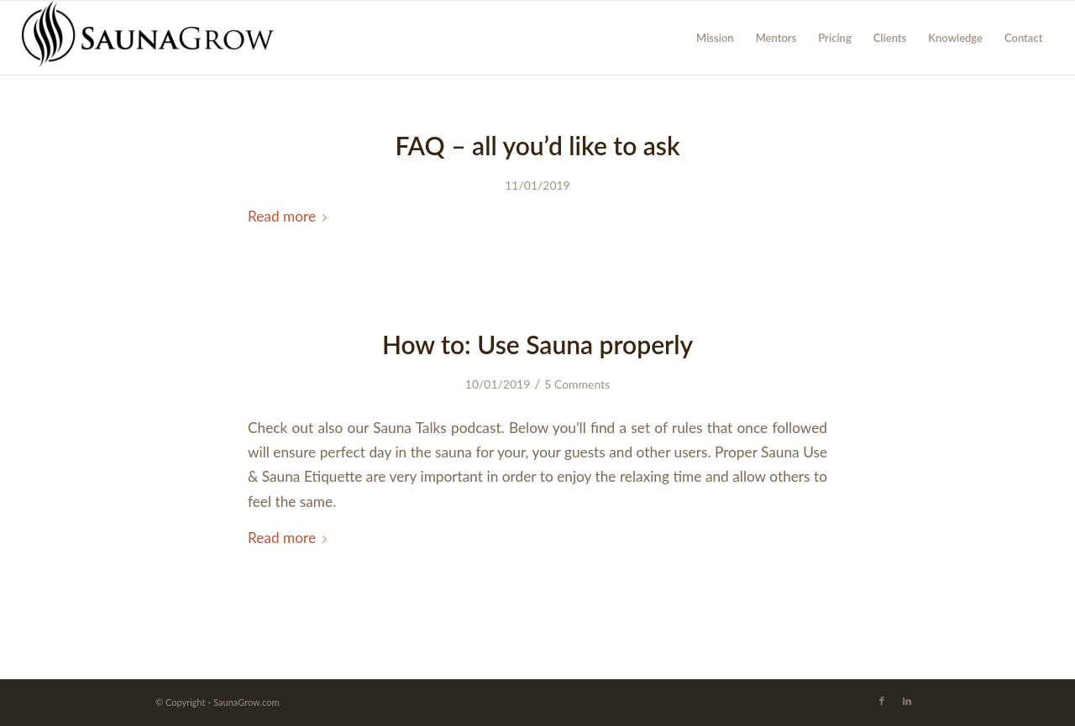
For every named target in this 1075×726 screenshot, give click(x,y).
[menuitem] (715, 38)
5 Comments (577, 384)
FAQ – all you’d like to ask (537, 145)
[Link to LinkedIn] (907, 700)
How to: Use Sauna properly (537, 344)
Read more (290, 216)
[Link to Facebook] (881, 700)
